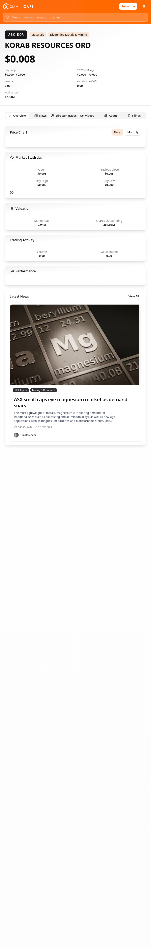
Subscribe (128, 6)
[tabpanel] (75, 285)
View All (133, 296)
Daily (117, 132)
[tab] (17, 116)
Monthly (133, 132)
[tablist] (75, 115)
